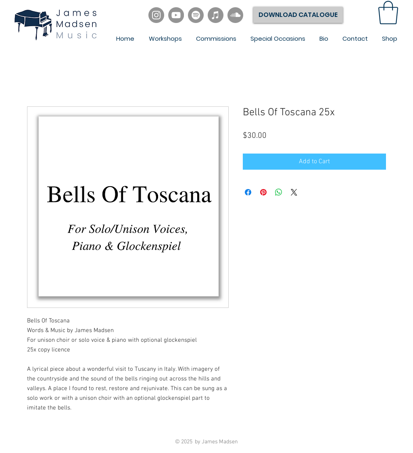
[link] (388, 12)
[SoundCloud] (235, 15)
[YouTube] (176, 15)
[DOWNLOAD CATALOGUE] (298, 15)
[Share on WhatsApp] (279, 192)
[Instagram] (156, 15)
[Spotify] (196, 15)
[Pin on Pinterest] (263, 192)
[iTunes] (215, 15)
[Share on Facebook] (248, 192)
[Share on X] (294, 192)
